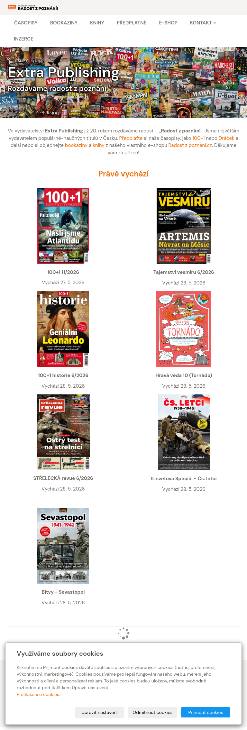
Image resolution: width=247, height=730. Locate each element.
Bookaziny (64, 23)
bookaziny (76, 145)
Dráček (226, 138)
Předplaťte (130, 138)
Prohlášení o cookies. (38, 694)
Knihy (97, 23)
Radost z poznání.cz (190, 145)
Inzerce (23, 39)
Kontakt (203, 23)
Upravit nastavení (100, 712)
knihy (99, 145)
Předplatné (131, 23)
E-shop (168, 23)
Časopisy (26, 23)
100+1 (198, 138)
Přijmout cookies (205, 712)
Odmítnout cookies (152, 712)
